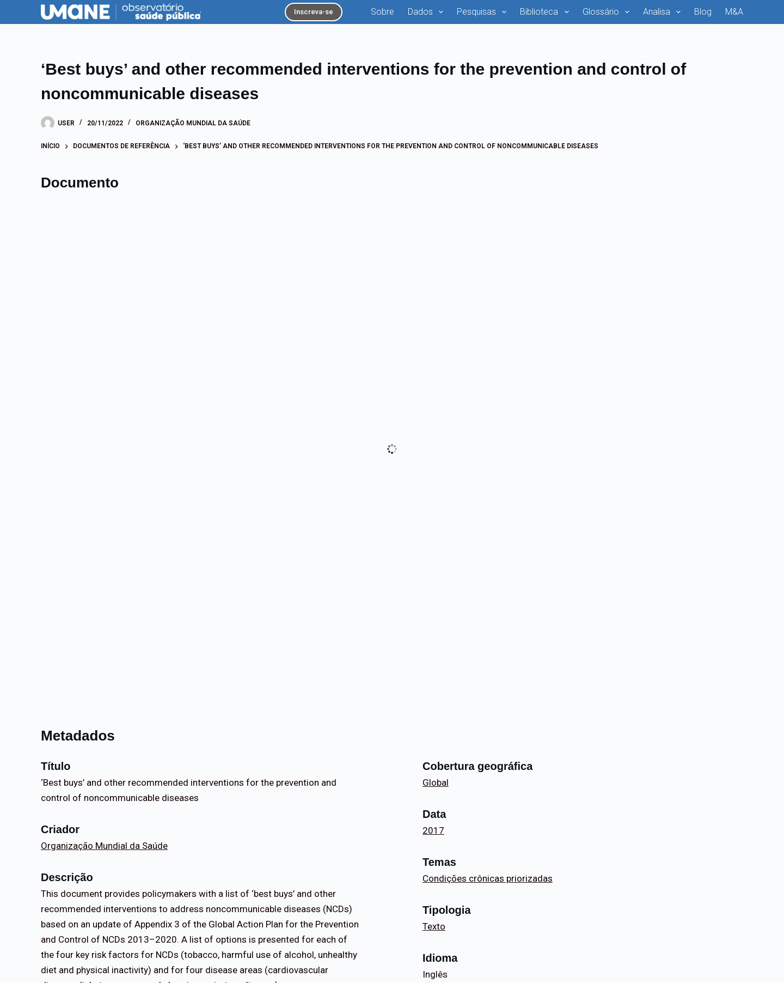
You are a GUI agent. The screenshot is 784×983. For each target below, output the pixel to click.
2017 (433, 830)
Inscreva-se (313, 12)
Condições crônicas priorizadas (487, 878)
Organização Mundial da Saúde (193, 123)
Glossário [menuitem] (608, 12)
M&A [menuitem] (734, 12)
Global (435, 782)
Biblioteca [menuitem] (546, 12)
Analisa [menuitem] (664, 12)
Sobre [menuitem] (382, 12)
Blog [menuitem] (703, 12)
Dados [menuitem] (428, 12)
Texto (433, 926)
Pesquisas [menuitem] (484, 12)
